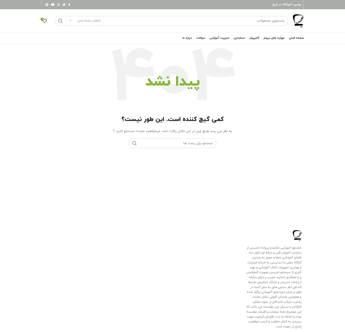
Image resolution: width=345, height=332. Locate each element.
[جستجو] (171, 21)
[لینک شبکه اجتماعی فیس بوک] (69, 4)
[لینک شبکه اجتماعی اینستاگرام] (58, 4)
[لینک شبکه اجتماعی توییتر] (64, 4)
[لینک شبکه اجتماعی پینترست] (47, 4)
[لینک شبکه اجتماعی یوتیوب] (53, 4)
